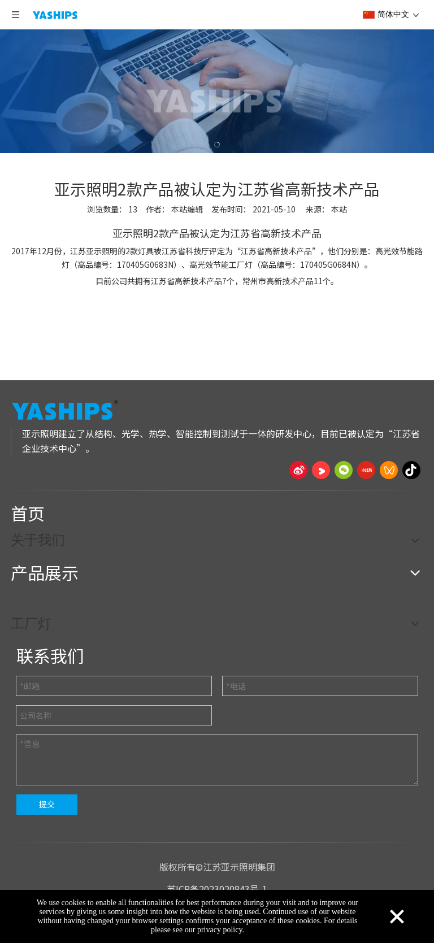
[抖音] (411, 470)
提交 (47, 804)
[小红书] (366, 470)
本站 (339, 209)
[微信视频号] (389, 470)
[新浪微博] (298, 470)
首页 (28, 513)
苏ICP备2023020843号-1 (217, 889)
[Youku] (321, 470)
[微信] (344, 470)
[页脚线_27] (217, 490)
